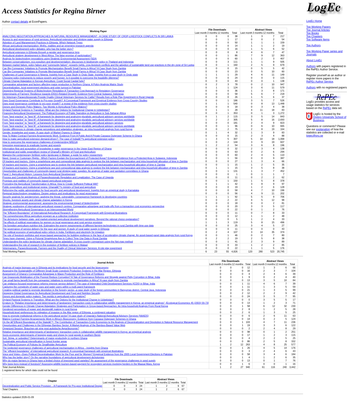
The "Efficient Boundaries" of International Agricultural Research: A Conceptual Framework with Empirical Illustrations (64, 212)
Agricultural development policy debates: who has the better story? (37, 48)
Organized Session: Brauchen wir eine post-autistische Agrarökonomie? (40, 328)
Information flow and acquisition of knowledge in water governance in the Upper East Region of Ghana (57, 148)
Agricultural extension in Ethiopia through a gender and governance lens (41, 52)
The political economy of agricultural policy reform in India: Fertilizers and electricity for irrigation (53, 232)
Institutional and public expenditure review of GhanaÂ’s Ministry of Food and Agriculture (49, 151)
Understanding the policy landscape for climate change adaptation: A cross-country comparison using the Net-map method (67, 241)
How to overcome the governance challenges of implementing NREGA (40, 142)
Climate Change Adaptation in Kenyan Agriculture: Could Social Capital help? (43, 81)
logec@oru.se (314, 135)
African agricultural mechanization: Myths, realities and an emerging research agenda (48, 45)
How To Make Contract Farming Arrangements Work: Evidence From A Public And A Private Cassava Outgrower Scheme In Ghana (72, 135)
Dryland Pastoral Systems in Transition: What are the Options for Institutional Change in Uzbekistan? (56, 110)
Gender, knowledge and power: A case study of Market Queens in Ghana (41, 132)
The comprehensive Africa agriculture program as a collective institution (40, 216)
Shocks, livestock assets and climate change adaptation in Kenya (37, 200)
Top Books (312, 33)
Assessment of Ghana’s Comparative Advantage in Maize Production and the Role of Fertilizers (53, 274)
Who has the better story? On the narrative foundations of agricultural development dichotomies (53, 357)
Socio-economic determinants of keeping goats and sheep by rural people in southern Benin (51, 335)
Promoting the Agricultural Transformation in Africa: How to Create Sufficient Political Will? (50, 184)
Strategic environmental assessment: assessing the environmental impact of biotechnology (50, 203)
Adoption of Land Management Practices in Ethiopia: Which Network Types (42, 42)
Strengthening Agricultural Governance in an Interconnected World (37, 209)
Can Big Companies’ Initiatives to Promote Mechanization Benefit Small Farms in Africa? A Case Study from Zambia (64, 71)
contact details (19, 21)
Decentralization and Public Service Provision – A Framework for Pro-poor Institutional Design (52, 385)
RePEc (327, 108)
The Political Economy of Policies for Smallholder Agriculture (34, 344)
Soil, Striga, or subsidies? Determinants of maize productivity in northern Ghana (44, 338)
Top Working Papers (318, 26)
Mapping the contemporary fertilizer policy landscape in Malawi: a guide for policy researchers (52, 155)
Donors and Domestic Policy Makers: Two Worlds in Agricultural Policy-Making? (44, 106)
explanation (323, 129)
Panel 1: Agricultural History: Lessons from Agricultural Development (38, 174)
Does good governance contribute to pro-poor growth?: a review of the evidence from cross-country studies (59, 103)
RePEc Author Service (319, 81)
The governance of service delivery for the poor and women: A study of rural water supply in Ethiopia (55, 229)
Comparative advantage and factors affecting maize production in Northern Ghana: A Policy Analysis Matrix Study (62, 84)
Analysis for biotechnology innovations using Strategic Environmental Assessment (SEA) (49, 58)
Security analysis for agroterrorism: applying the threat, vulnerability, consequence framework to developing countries (64, 196)
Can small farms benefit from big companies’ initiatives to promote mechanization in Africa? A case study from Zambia (65, 280)
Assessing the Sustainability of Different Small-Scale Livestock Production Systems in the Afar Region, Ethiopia (61, 270)
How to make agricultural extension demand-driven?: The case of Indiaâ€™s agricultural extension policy (58, 139)
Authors (311, 66)
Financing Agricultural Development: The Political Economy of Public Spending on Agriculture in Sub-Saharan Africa (64, 113)
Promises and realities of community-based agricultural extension (37, 180)
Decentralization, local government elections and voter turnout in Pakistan (41, 87)
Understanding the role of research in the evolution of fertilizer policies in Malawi (45, 245)
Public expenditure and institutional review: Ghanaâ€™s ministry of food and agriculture (49, 187)
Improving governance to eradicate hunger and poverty (31, 145)
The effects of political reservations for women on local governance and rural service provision (52, 222)
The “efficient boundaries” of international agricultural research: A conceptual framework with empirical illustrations (63, 351)
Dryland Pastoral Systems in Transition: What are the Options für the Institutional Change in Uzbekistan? (58, 299)
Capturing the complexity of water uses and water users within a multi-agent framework (48, 286)
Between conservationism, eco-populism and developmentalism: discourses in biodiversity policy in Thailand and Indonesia (68, 61)
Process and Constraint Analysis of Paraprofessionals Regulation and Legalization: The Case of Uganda (57, 177)
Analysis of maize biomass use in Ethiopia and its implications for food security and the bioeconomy (55, 267)
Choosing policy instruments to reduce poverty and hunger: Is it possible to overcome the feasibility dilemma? (60, 77)
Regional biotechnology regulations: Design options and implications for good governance (50, 193)
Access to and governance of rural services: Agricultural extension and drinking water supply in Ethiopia (57, 39)
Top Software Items (318, 39)
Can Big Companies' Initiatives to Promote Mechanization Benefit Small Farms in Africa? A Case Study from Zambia (64, 68)
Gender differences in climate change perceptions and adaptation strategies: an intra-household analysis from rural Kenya (67, 129)
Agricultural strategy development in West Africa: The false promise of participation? (47, 55)
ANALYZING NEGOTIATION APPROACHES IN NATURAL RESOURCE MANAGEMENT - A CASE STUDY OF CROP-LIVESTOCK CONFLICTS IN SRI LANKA (87, 36)
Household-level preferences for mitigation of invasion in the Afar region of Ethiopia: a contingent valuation (59, 312)
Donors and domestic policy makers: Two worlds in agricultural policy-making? (44, 296)
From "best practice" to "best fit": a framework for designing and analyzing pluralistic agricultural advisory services (62, 122)
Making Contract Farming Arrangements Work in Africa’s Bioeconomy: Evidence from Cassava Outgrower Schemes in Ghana (69, 319)
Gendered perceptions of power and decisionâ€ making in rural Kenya (39, 309)
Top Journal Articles (318, 30)
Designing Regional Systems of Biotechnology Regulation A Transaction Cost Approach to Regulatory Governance (63, 90)
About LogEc (314, 60)
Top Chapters (314, 36)
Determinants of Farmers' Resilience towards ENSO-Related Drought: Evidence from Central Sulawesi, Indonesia (63, 94)
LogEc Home (314, 21)
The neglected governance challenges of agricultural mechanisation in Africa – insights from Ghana (55, 347)
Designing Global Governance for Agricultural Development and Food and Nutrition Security (51, 293)
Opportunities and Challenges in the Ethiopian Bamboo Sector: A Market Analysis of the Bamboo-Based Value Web (63, 325)
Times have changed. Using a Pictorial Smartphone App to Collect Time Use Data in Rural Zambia (54, 238)
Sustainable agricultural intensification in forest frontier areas (34, 341)
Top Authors (313, 45)
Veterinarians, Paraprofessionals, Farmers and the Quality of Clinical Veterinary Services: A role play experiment (62, 248)
